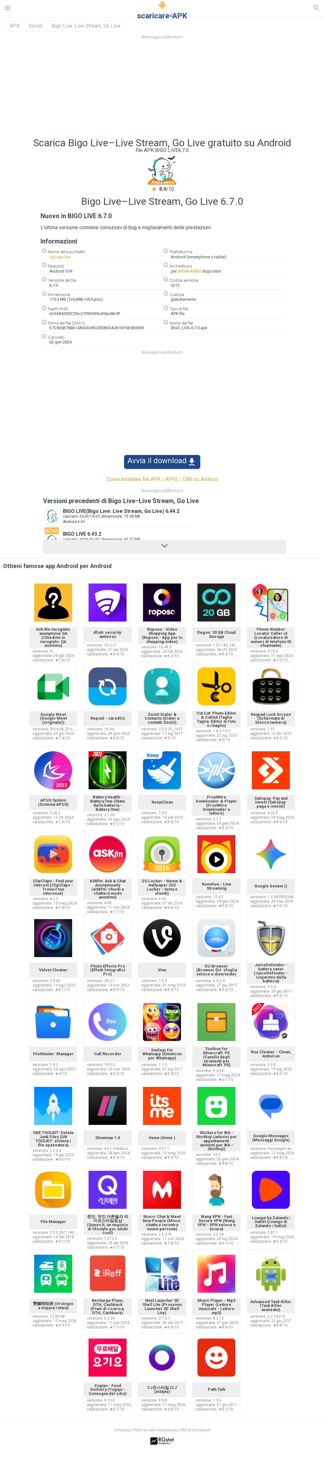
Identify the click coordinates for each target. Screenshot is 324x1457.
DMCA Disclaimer (195, 1430)
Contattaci (123, 1430)
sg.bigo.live (60, 257)
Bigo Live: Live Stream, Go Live (86, 25)
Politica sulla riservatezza (156, 1430)
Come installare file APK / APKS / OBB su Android (162, 479)
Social (35, 25)
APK (15, 25)
